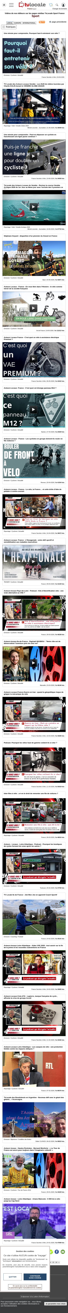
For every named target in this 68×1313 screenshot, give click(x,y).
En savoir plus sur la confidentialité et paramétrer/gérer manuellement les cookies (25, 1287)
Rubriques (11, 27)
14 (50, 1262)
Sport (34, 16)
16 (56, 1262)
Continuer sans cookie (35, 1277)
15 (53, 1262)
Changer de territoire (59, 9)
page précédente (57, 21)
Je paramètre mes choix (56, 1304)
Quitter (12, 1277)
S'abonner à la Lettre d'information (35, 1297)
